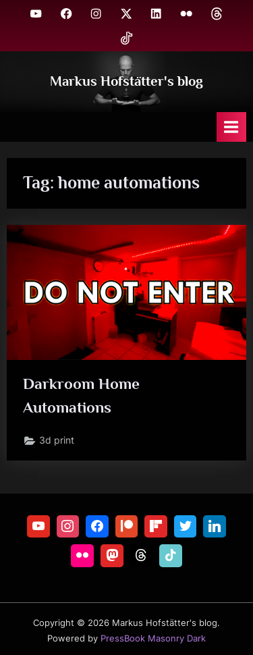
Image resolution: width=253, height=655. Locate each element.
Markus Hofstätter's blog (126, 81)
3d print (56, 440)
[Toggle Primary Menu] (231, 126)
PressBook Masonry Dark (153, 638)
